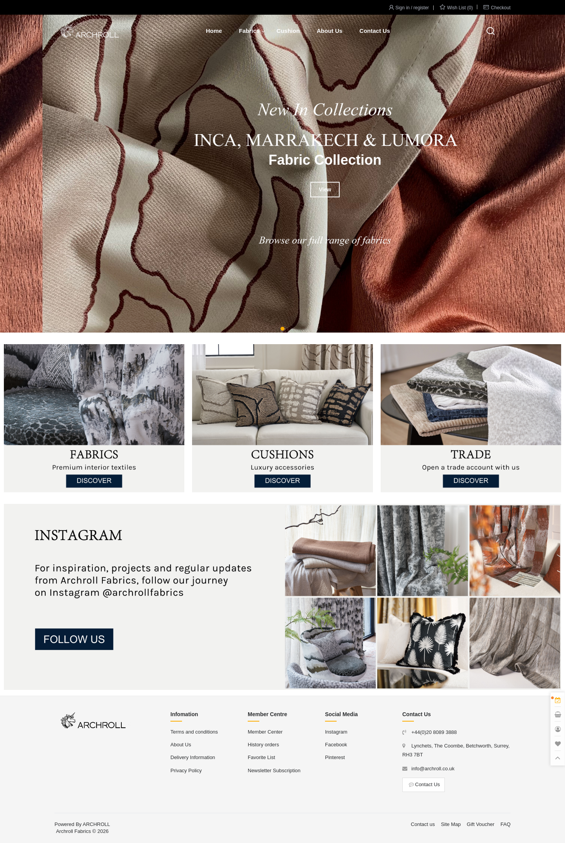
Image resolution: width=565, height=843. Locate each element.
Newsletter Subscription (274, 770)
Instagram (336, 732)
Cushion (288, 30)
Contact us (423, 824)
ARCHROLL (96, 824)
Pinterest (335, 757)
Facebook (336, 744)
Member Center (265, 732)
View (282, 189)
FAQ (505, 824)
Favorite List (261, 757)
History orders (263, 744)
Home (214, 30)
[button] (282, 329)
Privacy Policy (186, 770)
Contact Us (374, 30)
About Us (329, 30)
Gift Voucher (481, 824)
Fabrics (249, 30)
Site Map (451, 824)
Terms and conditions (194, 732)
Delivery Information (192, 757)
